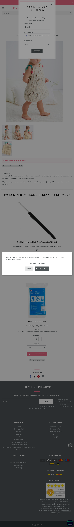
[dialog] (37, 263)
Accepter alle (42, 268)
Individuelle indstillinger (37, 263)
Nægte (29, 268)
